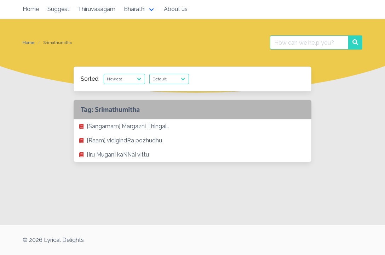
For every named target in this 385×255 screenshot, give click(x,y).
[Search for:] (309, 42)
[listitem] (192, 126)
